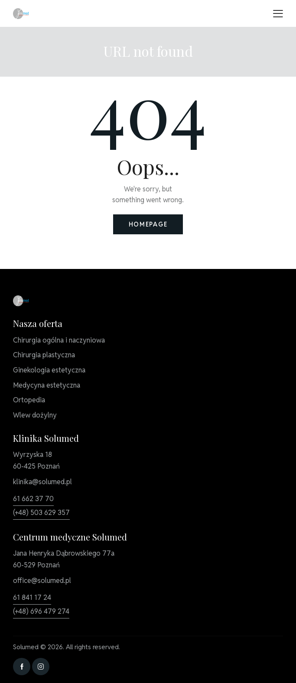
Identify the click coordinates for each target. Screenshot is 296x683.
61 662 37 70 (33, 498)
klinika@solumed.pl (42, 481)
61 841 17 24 (32, 597)
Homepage (148, 224)
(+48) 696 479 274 (41, 611)
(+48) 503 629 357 (41, 512)
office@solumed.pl (42, 580)
